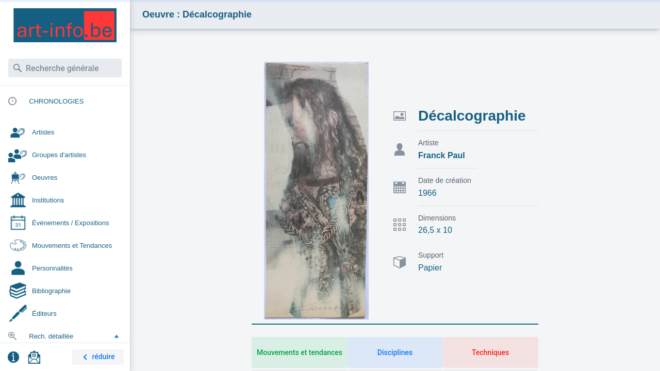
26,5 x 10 (435, 230)
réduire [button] (96, 357)
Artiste (428, 143)
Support (430, 255)
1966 (427, 193)
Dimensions (437, 218)
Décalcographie (472, 116)
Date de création (444, 180)
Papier (430, 267)
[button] (116, 336)
